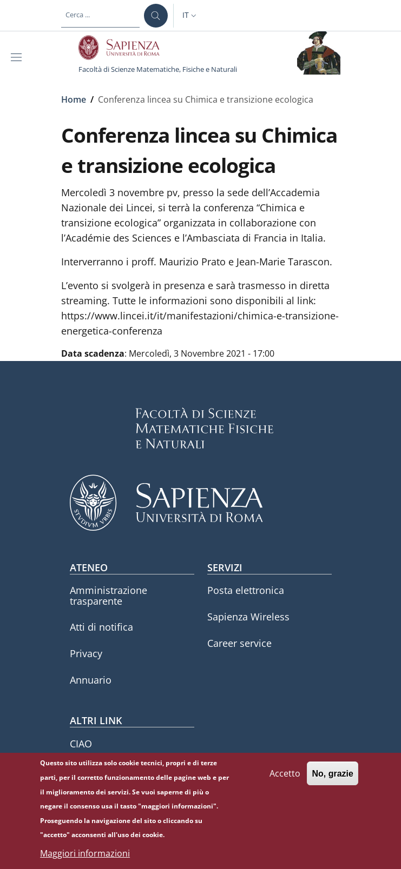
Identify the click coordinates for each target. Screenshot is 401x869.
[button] (190, 16)
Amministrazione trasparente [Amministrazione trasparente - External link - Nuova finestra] (108, 595)
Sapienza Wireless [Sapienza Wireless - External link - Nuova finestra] (248, 616)
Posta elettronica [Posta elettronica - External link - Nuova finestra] (245, 590)
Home (73, 99)
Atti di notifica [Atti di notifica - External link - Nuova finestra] (101, 626)
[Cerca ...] (156, 16)
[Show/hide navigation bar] (18, 57)
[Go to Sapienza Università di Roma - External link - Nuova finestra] (125, 48)
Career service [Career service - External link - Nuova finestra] (239, 643)
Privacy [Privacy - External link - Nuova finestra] (86, 653)
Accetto (284, 780)
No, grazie (332, 780)
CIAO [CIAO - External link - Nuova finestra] (81, 743)
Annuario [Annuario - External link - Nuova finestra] (90, 679)
